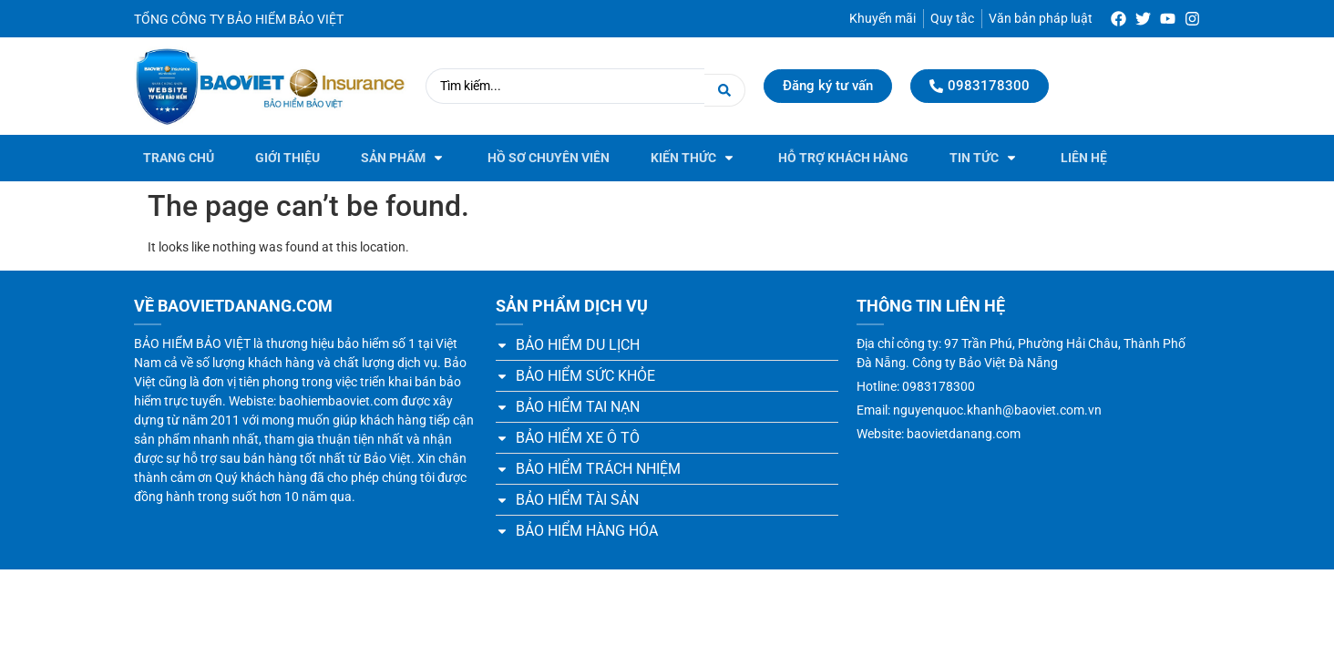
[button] (404, 158)
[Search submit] (724, 85)
